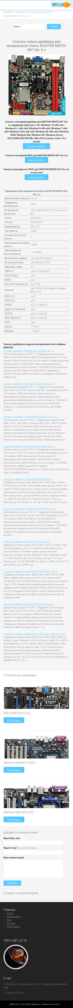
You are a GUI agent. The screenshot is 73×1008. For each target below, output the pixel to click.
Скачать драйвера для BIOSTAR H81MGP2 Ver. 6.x (30, 508)
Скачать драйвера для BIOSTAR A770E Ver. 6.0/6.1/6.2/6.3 (34, 633)
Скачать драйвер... (37, 146)
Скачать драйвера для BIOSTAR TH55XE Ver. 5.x (29, 604)
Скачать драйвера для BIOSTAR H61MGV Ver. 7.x (29, 446)
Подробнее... (14, 720)
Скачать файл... (36, 177)
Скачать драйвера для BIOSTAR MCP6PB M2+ (28, 479)
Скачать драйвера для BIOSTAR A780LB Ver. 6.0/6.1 (31, 416)
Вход (9, 919)
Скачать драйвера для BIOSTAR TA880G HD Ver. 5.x (31, 571)
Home (10, 913)
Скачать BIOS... (36, 160)
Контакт (11, 923)
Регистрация (13, 916)
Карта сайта (13, 926)
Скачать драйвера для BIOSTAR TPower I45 (27, 541)
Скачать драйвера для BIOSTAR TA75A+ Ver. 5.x (29, 350)
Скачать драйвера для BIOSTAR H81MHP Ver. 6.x (29, 383)
